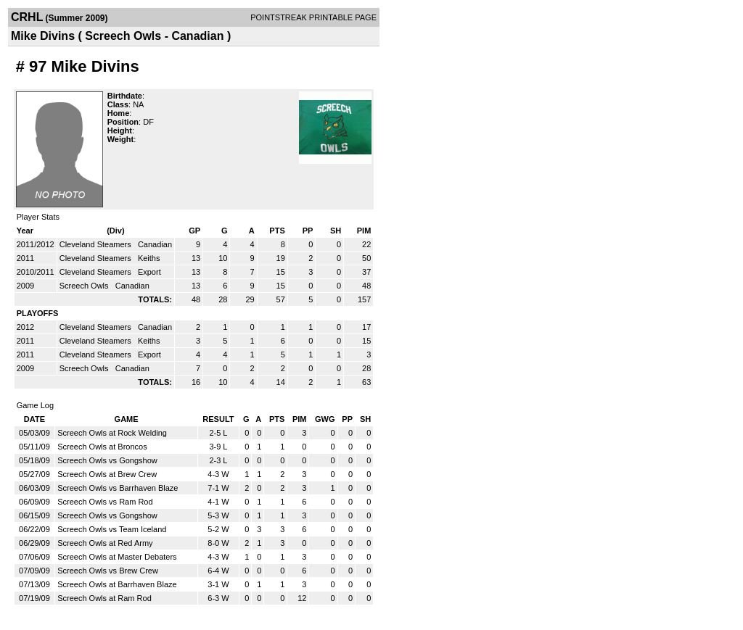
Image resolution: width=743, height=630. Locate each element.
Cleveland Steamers (96, 244)
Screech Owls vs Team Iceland (111, 529)
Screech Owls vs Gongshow (107, 460)
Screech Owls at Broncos (102, 446)
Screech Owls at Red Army (104, 543)
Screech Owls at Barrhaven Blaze (116, 584)
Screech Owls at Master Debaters (116, 556)
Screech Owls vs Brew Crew (107, 570)
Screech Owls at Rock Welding (112, 432)
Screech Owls (85, 285)
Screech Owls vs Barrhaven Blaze (117, 488)
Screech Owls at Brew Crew (107, 474)
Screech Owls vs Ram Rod (104, 501)
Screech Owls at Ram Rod (104, 598)
